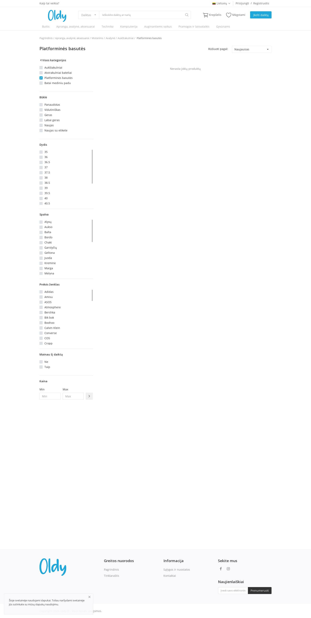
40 (46, 198)
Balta (47, 232)
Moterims (97, 38)
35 (46, 152)
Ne (46, 362)
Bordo (48, 237)
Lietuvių (221, 3)
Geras (48, 115)
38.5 (47, 183)
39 (46, 188)
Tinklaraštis (111, 576)
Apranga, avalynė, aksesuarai (75, 26)
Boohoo (49, 323)
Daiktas (86, 15)
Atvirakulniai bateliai (58, 73)
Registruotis (261, 3)
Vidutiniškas (52, 110)
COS (47, 338)
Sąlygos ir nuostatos (176, 569)
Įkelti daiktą (261, 15)
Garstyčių (50, 247)
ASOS (48, 302)
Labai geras (52, 120)
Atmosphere (52, 307)
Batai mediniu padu (57, 83)
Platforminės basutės (149, 38)
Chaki (48, 242)
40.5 (47, 203)
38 (46, 177)
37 (46, 167)
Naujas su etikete (55, 130)
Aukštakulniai (125, 38)
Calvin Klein (52, 328)
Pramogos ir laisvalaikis (194, 26)
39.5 (47, 193)
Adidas (49, 292)
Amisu (48, 297)
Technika (107, 26)
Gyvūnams (223, 26)
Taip (47, 367)
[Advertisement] (66, 467)
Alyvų (48, 222)
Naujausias (241, 49)
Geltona (49, 253)
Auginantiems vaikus (158, 26)
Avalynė (110, 38)
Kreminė (50, 263)
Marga (48, 268)
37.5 (47, 172)
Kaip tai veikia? (49, 3)
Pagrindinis (46, 38)
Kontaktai (169, 576)
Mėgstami (235, 15)
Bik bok (49, 317)
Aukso (48, 227)
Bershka (49, 312)
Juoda (48, 258)
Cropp (48, 343)
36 (46, 157)
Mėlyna (49, 273)
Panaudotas (52, 104)
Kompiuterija (128, 26)
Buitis (46, 26)
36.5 (47, 162)
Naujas (49, 125)
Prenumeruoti (260, 590)
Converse (50, 333)
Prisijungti (242, 3)
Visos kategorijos (52, 60)
